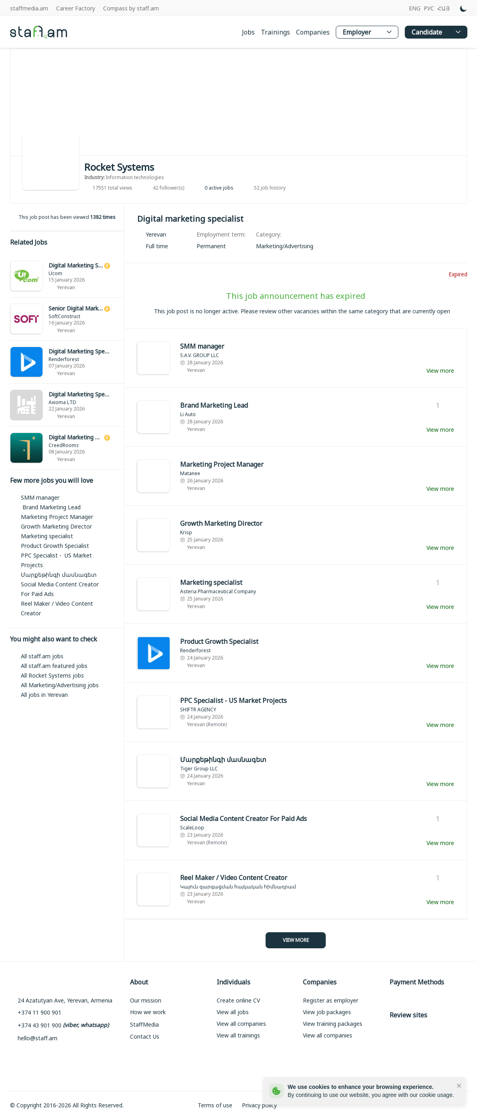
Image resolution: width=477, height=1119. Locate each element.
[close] (459, 1085)
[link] (67, 276)
